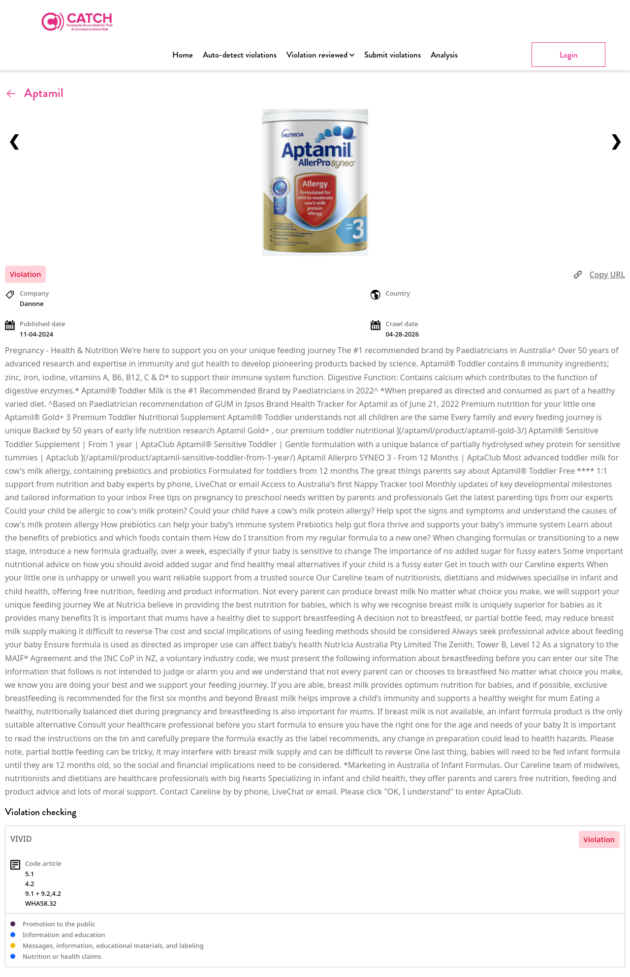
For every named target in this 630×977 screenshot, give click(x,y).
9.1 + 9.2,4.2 (43, 893)
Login (569, 55)
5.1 (29, 873)
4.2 (29, 883)
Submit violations (392, 55)
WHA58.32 (41, 903)
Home (182, 55)
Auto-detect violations (240, 55)
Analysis (444, 55)
